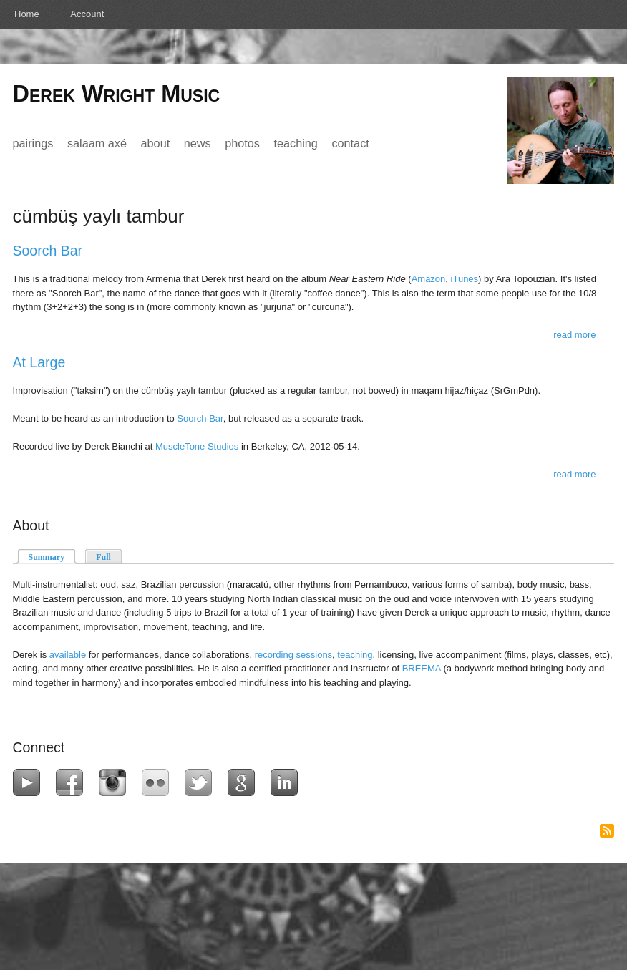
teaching (354, 654)
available (67, 654)
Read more (574, 334)
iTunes (465, 278)
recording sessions (293, 654)
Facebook (72, 782)
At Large (39, 362)
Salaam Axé (97, 143)
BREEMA (421, 668)
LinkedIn (287, 782)
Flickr (158, 782)
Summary (53, 556)
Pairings (33, 143)
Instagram (115, 782)
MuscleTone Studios (196, 446)
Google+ (244, 782)
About (155, 143)
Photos (242, 143)
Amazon (429, 278)
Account (87, 14)
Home (26, 14)
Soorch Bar (48, 250)
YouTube (30, 782)
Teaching (295, 143)
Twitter (201, 782)
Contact (350, 143)
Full (103, 557)
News (197, 143)
